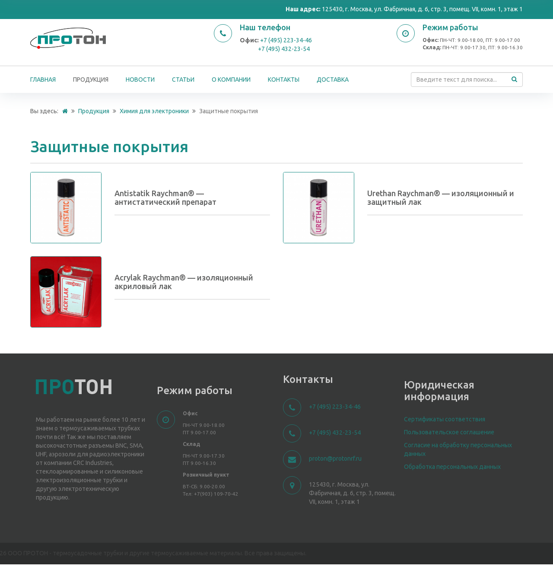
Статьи (183, 79)
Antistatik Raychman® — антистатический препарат (165, 197)
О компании (231, 79)
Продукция (90, 79)
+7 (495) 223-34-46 (286, 40)
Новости (140, 79)
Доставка (333, 79)
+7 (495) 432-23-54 (284, 48)
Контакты (283, 79)
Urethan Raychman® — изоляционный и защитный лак (440, 197)
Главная (43, 79)
